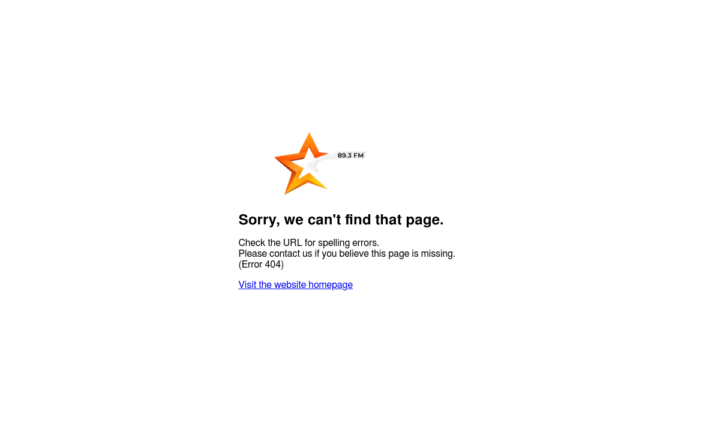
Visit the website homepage (296, 285)
